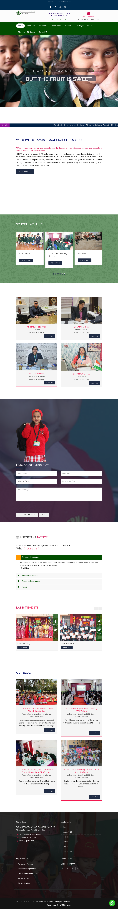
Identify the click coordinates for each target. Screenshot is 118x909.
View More (49, 336)
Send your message (27, 515)
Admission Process (25, 864)
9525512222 (94, 19)
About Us (31, 25)
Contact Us (43, 32)
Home (20, 25)
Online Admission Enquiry (28, 873)
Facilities (69, 25)
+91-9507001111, (25, 834)
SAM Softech (65, 905)
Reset (44, 515)
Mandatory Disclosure (26, 32)
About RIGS (67, 832)
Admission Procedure (30, 557)
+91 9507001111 (83, 19)
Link (89, 25)
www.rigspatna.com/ (27, 841)
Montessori (51, 2)
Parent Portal (23, 878)
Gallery (80, 25)
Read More (24, 568)
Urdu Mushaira (67, 643)
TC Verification (24, 883)
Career (65, 846)
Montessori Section (30, 575)
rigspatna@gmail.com (28, 837)
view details (26, 260)
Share (55, 623)
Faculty (25, 587)
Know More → (24, 172)
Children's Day (24, 643)
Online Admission (64, 2)
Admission (56, 25)
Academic (43, 25)
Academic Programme (31, 581)
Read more (23, 647)
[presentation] (34, 508)
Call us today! (88, 17)
